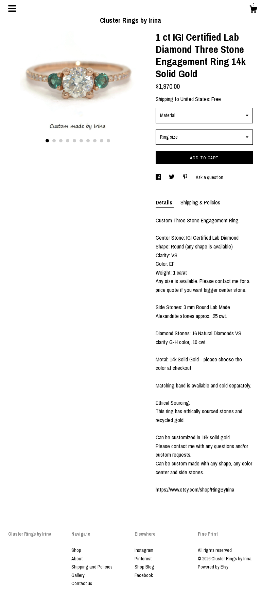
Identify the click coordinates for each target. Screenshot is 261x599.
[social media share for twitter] (172, 177)
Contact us (81, 583)
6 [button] (81, 140)
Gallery (78, 575)
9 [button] (101, 140)
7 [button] (88, 140)
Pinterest (143, 559)
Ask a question (209, 177)
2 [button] (54, 140)
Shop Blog (144, 567)
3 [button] (61, 140)
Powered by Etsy (213, 567)
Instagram (144, 550)
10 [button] (108, 140)
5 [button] (74, 140)
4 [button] (67, 140)
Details (165, 202)
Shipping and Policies (91, 567)
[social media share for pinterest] (185, 177)
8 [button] (95, 140)
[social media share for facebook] (159, 177)
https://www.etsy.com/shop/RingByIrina (195, 489)
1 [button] (47, 140)
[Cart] (253, 10)
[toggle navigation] (12, 8)
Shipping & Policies (200, 202)
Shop (76, 550)
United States (194, 99)
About (77, 559)
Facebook (144, 575)
